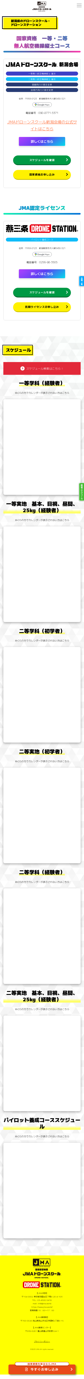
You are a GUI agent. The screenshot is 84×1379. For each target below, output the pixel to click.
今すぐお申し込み (42, 1368)
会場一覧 (81, 281)
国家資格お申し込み (42, 176)
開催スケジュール (81, 491)
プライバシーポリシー (42, 1346)
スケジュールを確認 (42, 160)
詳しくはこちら (42, 141)
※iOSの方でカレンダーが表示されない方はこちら (42, 397)
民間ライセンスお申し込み (42, 310)
